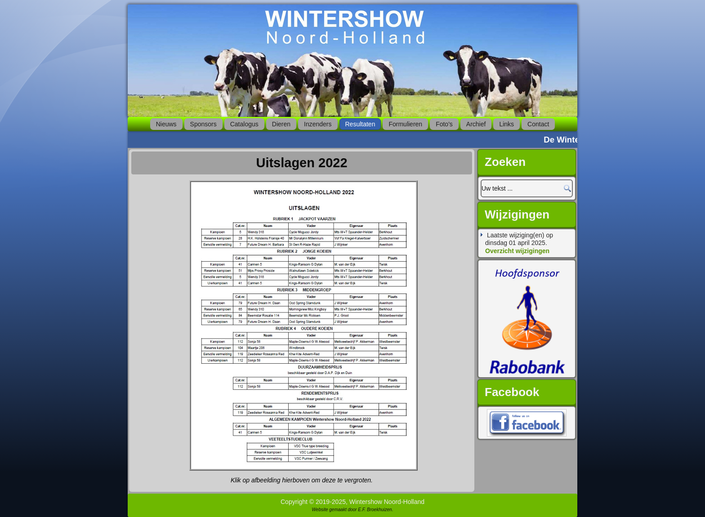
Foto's (444, 124)
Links (506, 124)
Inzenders (317, 124)
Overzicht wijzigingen (517, 250)
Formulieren (405, 124)
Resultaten (360, 124)
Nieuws (166, 124)
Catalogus (244, 124)
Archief (476, 124)
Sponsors (203, 124)
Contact (538, 124)
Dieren (281, 124)
